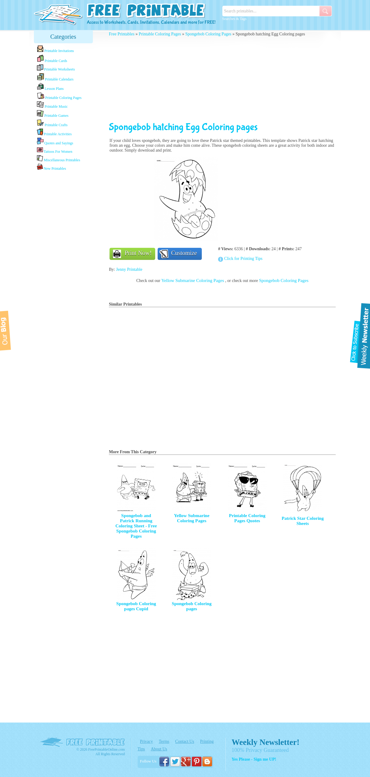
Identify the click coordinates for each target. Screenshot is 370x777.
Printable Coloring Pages (59, 96)
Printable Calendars (55, 77)
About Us (159, 749)
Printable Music (52, 105)
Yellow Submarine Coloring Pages (193, 280)
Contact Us (184, 741)
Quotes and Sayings (55, 141)
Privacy (146, 741)
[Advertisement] (63, 267)
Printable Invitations (55, 49)
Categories (63, 36)
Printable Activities (54, 132)
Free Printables (121, 34)
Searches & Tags (234, 19)
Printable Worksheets (56, 67)
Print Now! (138, 253)
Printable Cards (52, 58)
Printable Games (53, 114)
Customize (184, 253)
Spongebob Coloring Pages (208, 34)
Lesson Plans (50, 87)
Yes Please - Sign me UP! (254, 759)
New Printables (51, 167)
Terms (164, 741)
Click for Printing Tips (243, 258)
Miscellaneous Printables (58, 158)
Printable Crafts (52, 123)
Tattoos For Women (54, 150)
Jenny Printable (129, 269)
